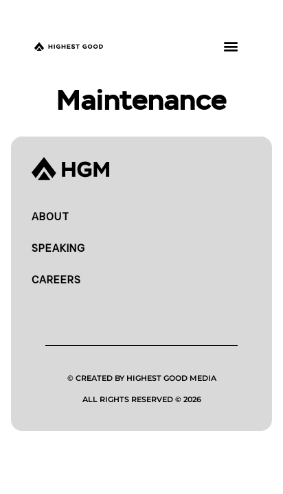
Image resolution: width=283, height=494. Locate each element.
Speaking (58, 248)
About (50, 217)
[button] (230, 45)
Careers (56, 280)
